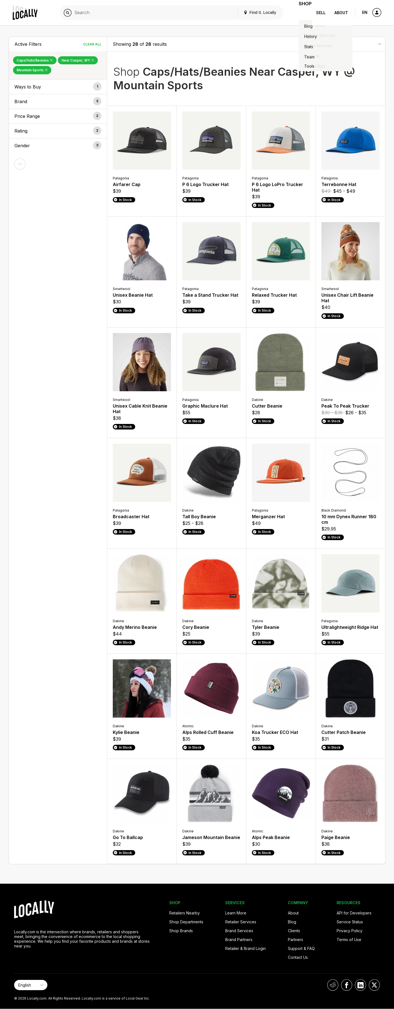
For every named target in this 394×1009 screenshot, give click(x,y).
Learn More (235, 913)
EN (364, 12)
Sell (321, 12)
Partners (295, 939)
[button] (58, 87)
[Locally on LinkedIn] (360, 985)
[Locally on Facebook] (346, 985)
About (341, 12)
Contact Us (298, 957)
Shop (301, 12)
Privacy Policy (349, 930)
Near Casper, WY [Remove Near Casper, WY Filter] (78, 60)
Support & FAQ (301, 948)
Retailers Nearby (184, 913)
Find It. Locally (253, 12)
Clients (294, 930)
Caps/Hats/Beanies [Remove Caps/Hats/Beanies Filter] (35, 60)
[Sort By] (352, 44)
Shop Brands (181, 930)
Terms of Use (349, 939)
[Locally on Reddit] (332, 985)
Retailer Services (240, 921)
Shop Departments (186, 921)
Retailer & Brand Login (245, 948)
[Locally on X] (374, 985)
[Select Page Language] (30, 985)
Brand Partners (238, 939)
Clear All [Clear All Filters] (92, 44)
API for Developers (354, 913)
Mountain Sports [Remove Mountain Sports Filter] (32, 70)
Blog (292, 921)
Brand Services (239, 930)
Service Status (350, 921)
